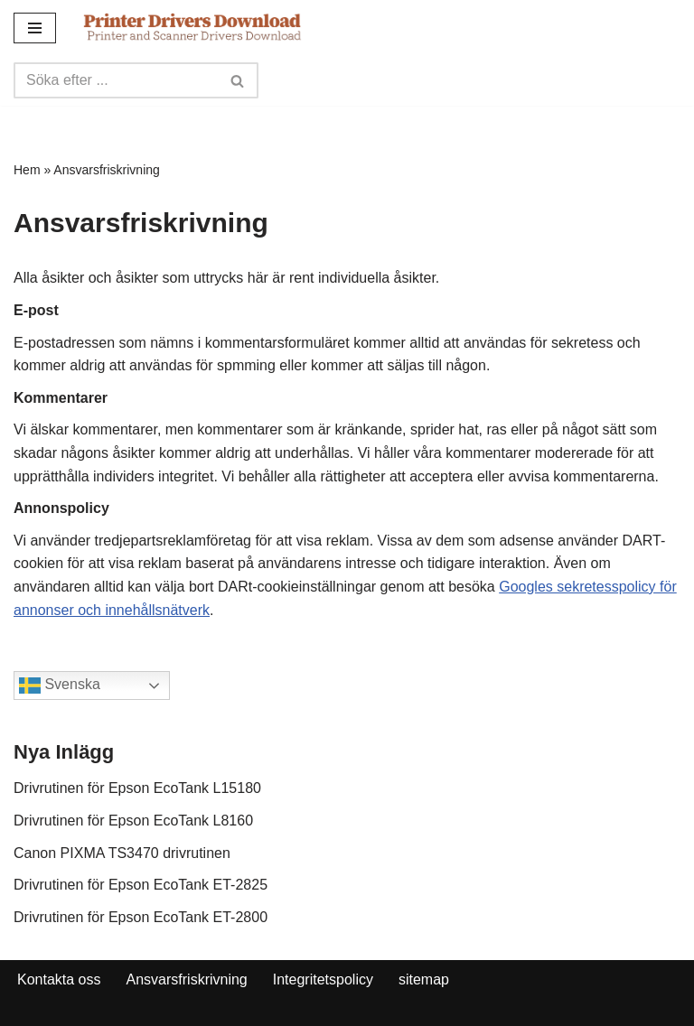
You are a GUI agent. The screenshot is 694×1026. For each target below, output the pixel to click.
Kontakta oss (59, 979)
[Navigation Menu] (35, 28)
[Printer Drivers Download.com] (192, 27)
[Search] (116, 80)
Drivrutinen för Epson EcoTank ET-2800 (140, 917)
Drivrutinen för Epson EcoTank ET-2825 (140, 884)
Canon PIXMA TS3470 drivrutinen (122, 853)
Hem (27, 170)
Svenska (59, 685)
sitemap (424, 979)
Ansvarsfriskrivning (187, 979)
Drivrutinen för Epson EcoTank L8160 (133, 820)
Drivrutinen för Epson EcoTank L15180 (137, 788)
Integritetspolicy (323, 979)
